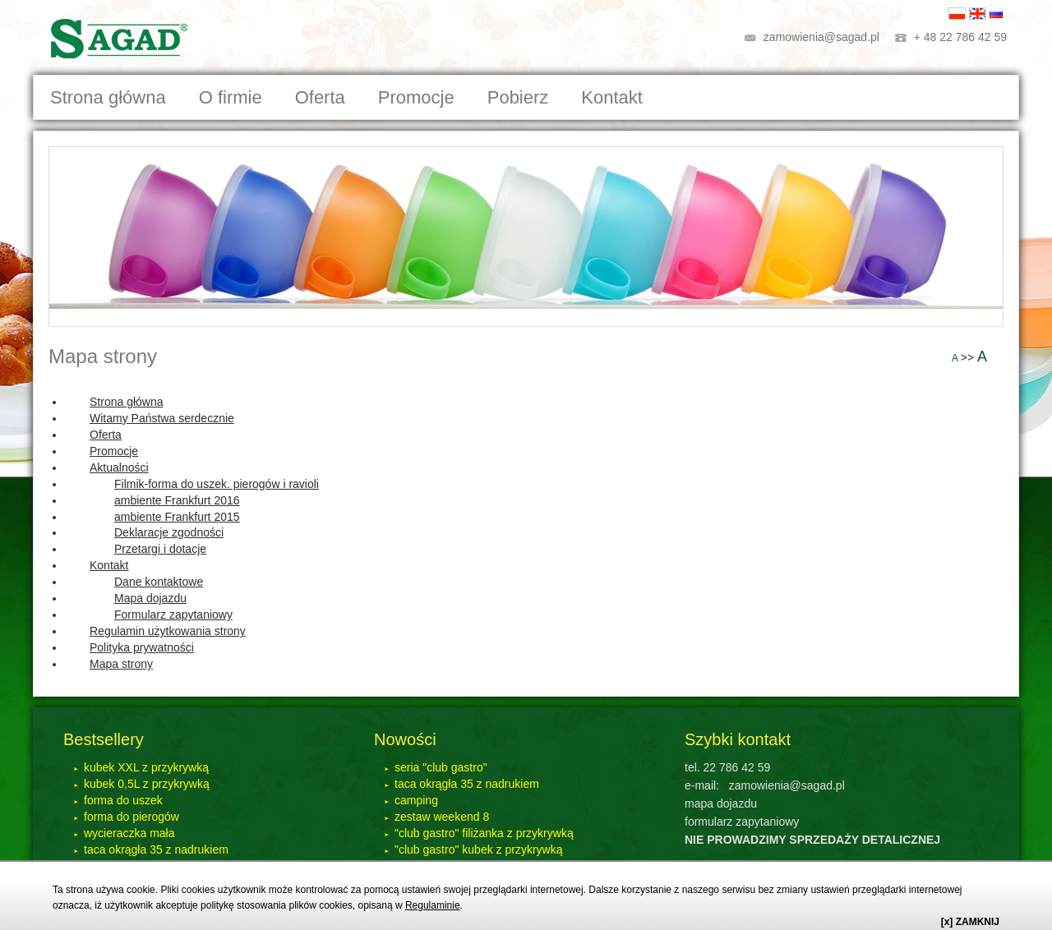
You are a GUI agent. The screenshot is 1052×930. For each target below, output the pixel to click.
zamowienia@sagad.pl (821, 37)
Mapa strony (102, 356)
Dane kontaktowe (158, 581)
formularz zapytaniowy (742, 821)
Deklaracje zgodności (169, 532)
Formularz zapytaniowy (173, 614)
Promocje (416, 97)
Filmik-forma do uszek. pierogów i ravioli (216, 483)
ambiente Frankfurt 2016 (177, 500)
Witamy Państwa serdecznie (162, 418)
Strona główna (108, 97)
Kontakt (109, 565)
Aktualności (119, 467)
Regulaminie (432, 905)
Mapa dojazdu (150, 598)
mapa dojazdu (721, 803)
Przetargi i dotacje (160, 548)
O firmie (230, 97)
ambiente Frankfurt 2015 (177, 516)
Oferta (106, 434)
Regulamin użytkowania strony (168, 631)
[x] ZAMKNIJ (970, 922)
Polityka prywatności (142, 647)
